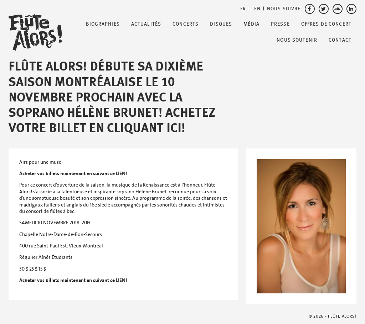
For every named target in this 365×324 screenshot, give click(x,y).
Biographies (102, 24)
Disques (221, 24)
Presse (280, 24)
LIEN (120, 173)
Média (251, 24)
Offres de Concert (326, 24)
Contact (340, 40)
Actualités (146, 24)
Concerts (186, 24)
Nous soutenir (297, 40)
